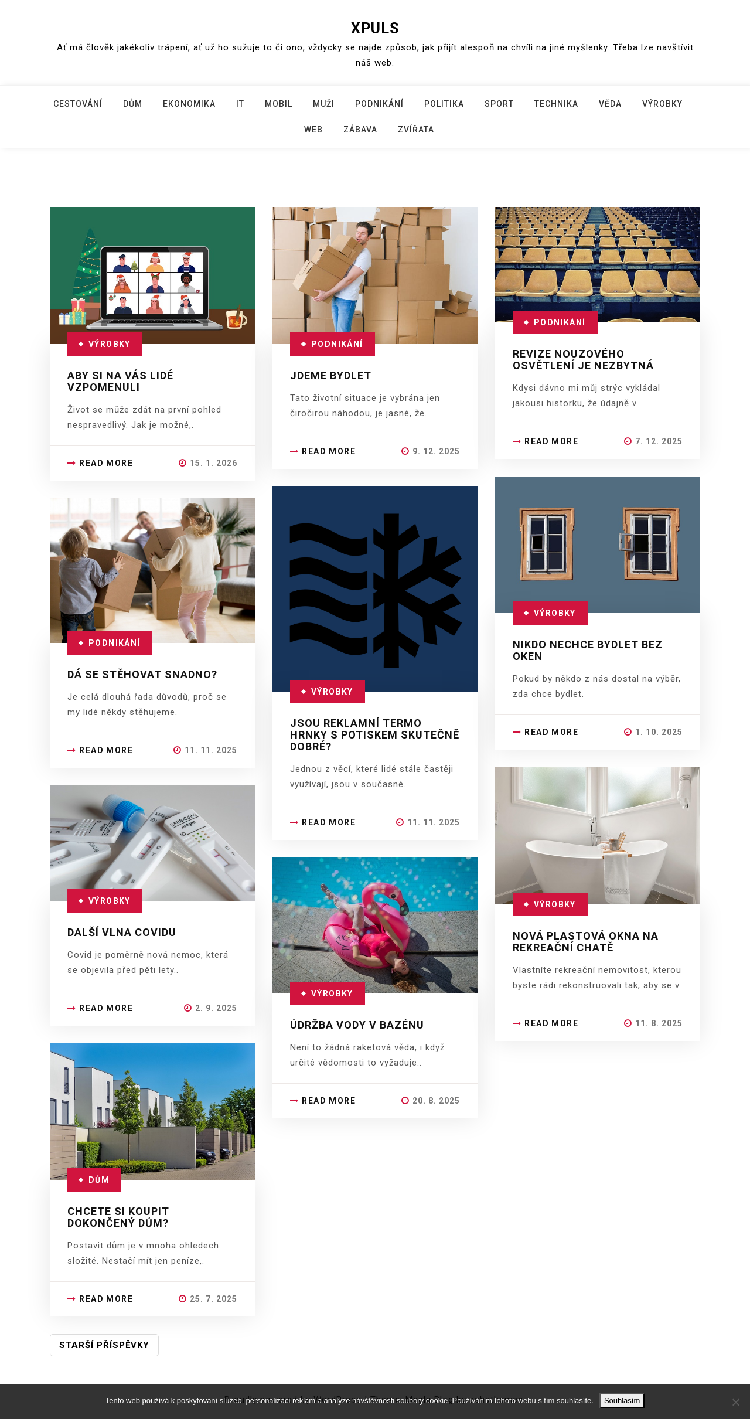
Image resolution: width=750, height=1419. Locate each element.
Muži (324, 103)
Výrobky (662, 103)
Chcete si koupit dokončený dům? (118, 1217)
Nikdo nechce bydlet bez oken (588, 650)
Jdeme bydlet (330, 375)
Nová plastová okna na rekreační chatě (586, 942)
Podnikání (379, 103)
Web (313, 129)
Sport (499, 103)
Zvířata (416, 129)
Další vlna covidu (121, 932)
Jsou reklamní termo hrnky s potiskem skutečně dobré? (374, 735)
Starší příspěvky (104, 1345)
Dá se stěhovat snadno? (142, 674)
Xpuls (375, 28)
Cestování (78, 103)
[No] (735, 1402)
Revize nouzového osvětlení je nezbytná (583, 360)
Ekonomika (189, 103)
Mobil (278, 103)
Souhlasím (622, 1400)
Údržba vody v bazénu (357, 1025)
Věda (610, 103)
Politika (444, 103)
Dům (132, 103)
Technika (556, 103)
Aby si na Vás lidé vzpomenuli (120, 381)
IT (240, 103)
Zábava (360, 129)
